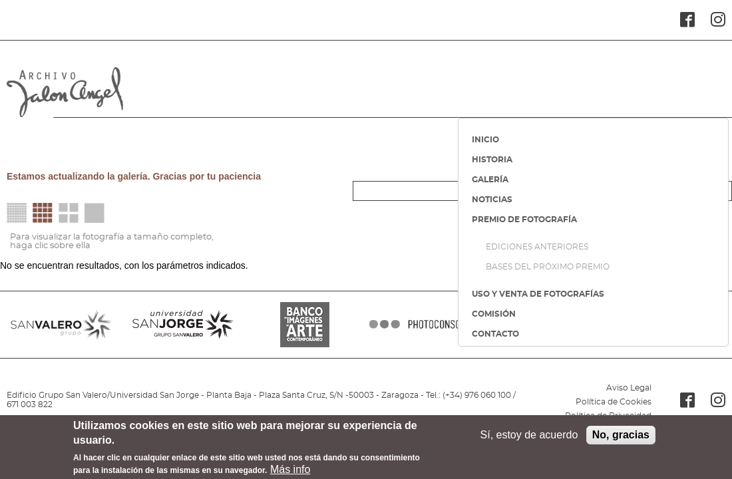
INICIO (485, 140)
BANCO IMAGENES (305, 324)
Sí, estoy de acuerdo (529, 438)
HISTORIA (492, 160)
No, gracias (620, 438)
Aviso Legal (628, 388)
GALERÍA (490, 180)
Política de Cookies (613, 402)
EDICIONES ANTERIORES (537, 247)
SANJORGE (183, 324)
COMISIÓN (494, 314)
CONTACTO (495, 334)
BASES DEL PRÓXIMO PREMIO (548, 267)
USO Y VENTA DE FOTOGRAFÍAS (538, 294)
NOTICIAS (492, 200)
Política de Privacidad (608, 416)
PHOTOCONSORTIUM (427, 324)
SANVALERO (61, 324)
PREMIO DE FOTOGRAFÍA (524, 220)
